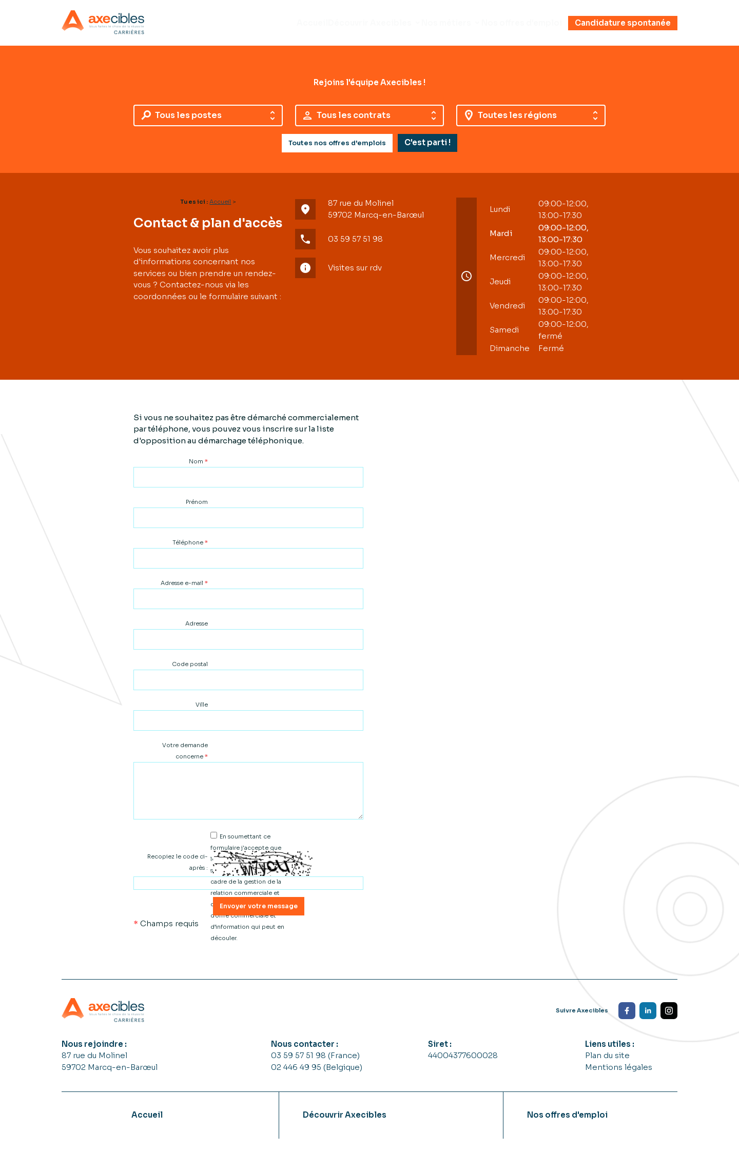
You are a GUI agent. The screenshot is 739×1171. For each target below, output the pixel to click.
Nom (198, 469)
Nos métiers (428, 26)
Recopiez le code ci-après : (177, 870)
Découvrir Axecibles (340, 26)
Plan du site (607, 1063)
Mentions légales (618, 1075)
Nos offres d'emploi (515, 26)
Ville (202, 712)
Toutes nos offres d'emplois (337, 151)
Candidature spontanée (623, 26)
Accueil (270, 26)
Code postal (190, 671)
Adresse (196, 631)
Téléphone (190, 550)
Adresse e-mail (184, 590)
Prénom (197, 509)
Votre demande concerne (185, 758)
